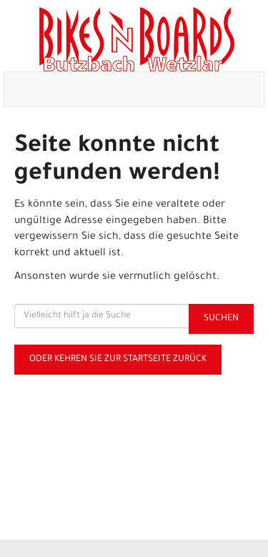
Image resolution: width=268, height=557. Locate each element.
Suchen (221, 319)
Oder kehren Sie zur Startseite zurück (118, 360)
